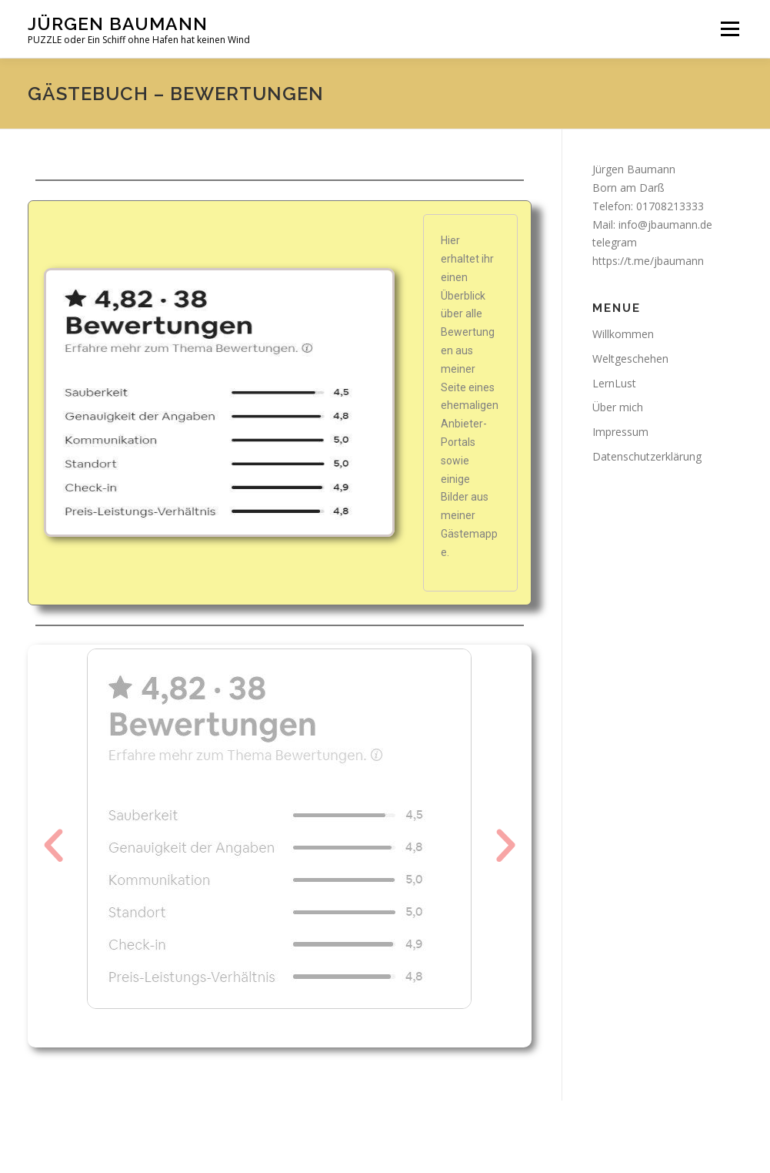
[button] (53, 846)
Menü (729, 29)
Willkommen (623, 334)
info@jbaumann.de (665, 224)
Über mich (617, 407)
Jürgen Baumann (118, 23)
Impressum (620, 431)
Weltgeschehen (630, 358)
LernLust (614, 383)
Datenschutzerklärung (647, 456)
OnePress (412, 1136)
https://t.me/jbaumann (648, 260)
